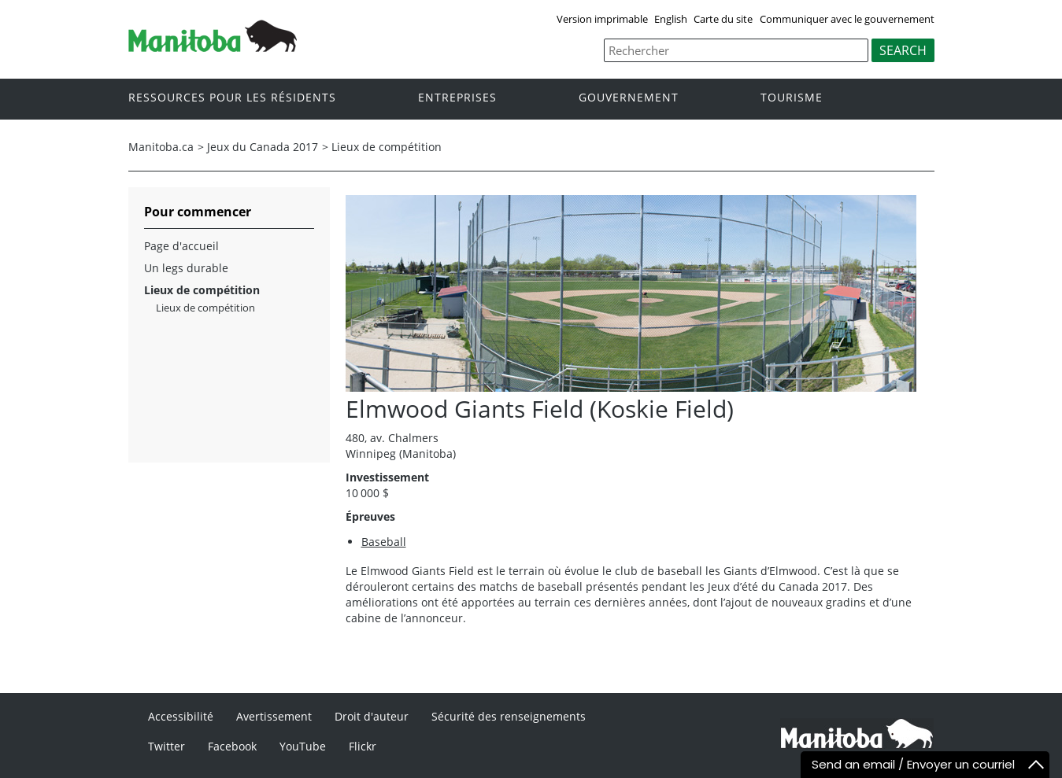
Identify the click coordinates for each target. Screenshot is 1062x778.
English (670, 19)
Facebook (232, 746)
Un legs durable (186, 267)
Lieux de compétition (386, 146)
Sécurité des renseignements (508, 716)
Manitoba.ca (161, 146)
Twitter (166, 746)
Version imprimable (602, 19)
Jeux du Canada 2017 (262, 146)
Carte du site (723, 19)
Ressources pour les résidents (232, 97)
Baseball (383, 541)
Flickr (362, 746)
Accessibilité (180, 716)
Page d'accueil (181, 245)
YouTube (302, 746)
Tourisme (791, 97)
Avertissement (274, 716)
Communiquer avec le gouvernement (847, 19)
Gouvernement (629, 97)
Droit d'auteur (372, 716)
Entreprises (457, 97)
